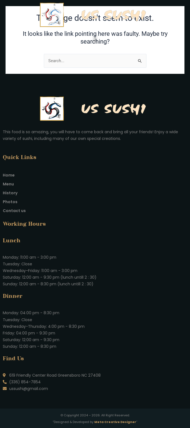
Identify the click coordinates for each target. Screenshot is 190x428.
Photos (10, 202)
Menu (8, 184)
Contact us (14, 210)
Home (9, 175)
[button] (95, 39)
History (10, 193)
